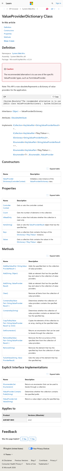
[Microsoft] (31, 3)
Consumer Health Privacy (11, 464)
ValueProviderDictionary (39, 181)
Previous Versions (21, 460)
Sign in (58, 3)
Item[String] (7, 224)
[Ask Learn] (47, 9)
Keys (5, 232)
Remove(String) (9, 348)
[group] (31, 103)
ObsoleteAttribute (19, 117)
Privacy (53, 460)
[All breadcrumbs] (4, 9)
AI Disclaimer (7, 460)
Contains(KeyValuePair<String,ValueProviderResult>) (12, 303)
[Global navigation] (2, 3)
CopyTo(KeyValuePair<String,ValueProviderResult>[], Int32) (12, 323)
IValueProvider (47, 154)
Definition (7, 27)
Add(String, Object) (10, 273)
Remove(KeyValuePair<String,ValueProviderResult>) (12, 340)
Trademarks (43, 464)
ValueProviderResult (50, 125)
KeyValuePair (29, 125)
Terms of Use (31, 464)
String (38, 125)
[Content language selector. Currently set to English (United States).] (13, 449)
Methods (7, 37)
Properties (8, 33)
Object (15, 111)
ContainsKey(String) (10, 310)
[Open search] (52, 3)
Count (5, 212)
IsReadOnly (7, 217)
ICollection (17, 125)
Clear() (5, 293)
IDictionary (17, 137)
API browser (13, 9)
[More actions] (59, 9)
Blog (32, 460)
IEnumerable (18, 142)
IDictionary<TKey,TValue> (27, 234)
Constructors (9, 30)
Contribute (43, 460)
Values (5, 239)
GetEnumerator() (9, 330)
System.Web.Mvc (28, 9)
